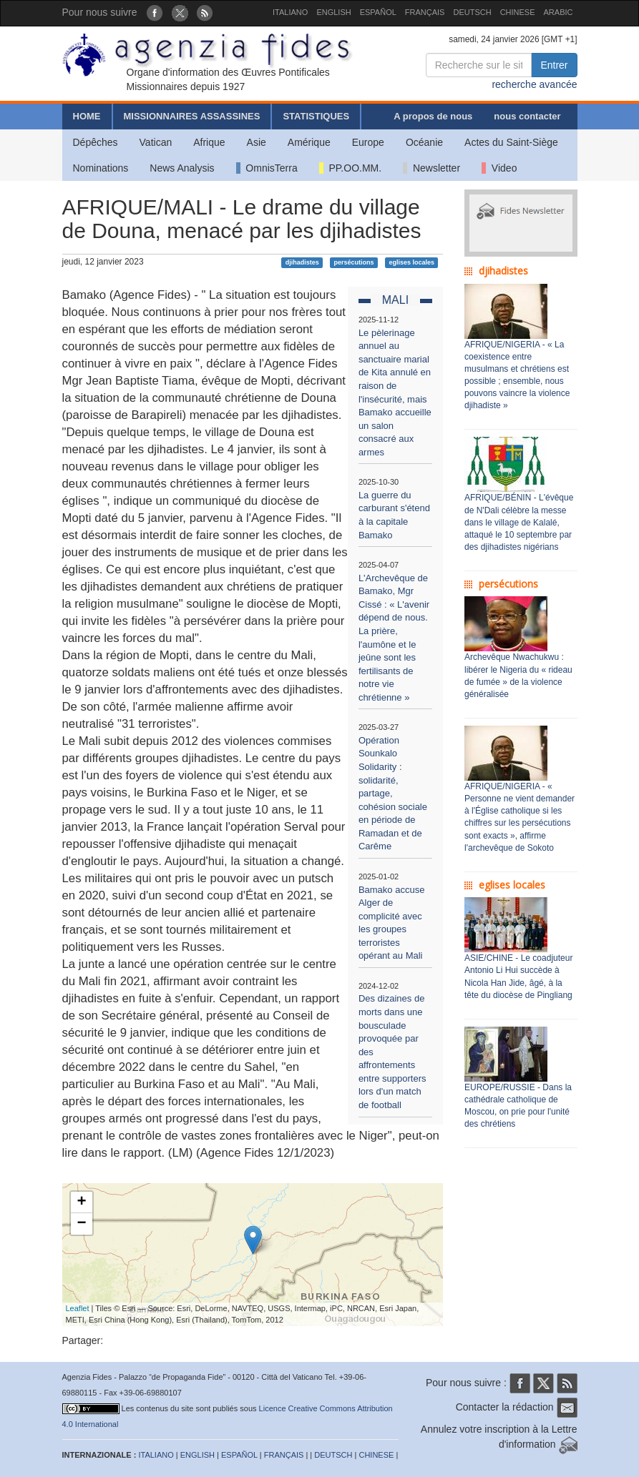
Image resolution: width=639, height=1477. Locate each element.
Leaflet (77, 1308)
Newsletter (431, 168)
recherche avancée (534, 84)
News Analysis (182, 168)
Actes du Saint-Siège (511, 142)
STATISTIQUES (316, 116)
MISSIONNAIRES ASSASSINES (192, 116)
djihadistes (302, 262)
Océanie (424, 142)
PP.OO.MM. (350, 168)
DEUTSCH (472, 12)
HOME (87, 116)
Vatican (156, 142)
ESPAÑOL (378, 12)
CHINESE (517, 12)
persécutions (354, 262)
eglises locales (411, 262)
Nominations (101, 168)
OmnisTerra (267, 168)
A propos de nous (433, 116)
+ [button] (81, 1202)
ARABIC (558, 12)
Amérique (309, 142)
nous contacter (527, 116)
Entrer (553, 65)
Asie (256, 142)
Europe (368, 142)
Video (499, 168)
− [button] (81, 1224)
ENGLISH (333, 12)
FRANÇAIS (425, 12)
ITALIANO (290, 12)
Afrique (209, 142)
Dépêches (95, 142)
